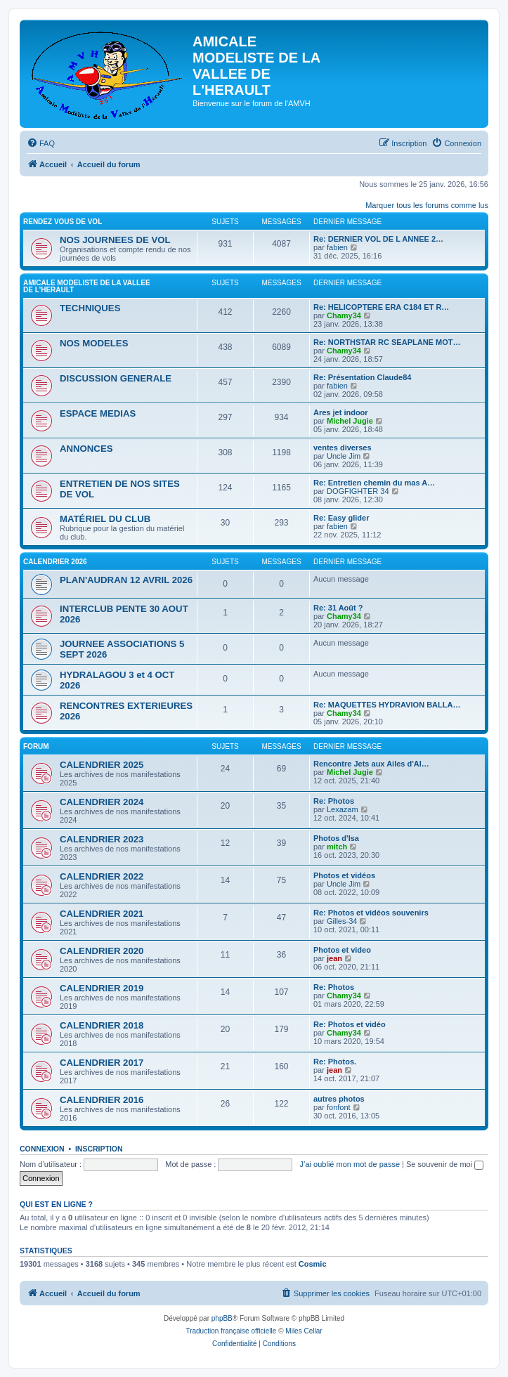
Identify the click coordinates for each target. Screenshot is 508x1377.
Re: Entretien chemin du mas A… (374, 482)
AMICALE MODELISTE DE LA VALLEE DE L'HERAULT (86, 286)
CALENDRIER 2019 (101, 988)
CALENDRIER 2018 (101, 1025)
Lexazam (342, 809)
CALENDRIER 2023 (101, 839)
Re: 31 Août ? (338, 607)
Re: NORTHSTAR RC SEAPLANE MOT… (386, 342)
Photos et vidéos (344, 875)
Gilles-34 (342, 921)
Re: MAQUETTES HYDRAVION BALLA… (386, 704)
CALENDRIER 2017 (101, 1062)
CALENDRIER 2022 (101, 876)
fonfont (339, 1107)
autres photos (339, 1099)
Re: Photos (333, 801)
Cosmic (313, 1264)
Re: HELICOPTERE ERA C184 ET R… (381, 307)
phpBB (222, 1318)
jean (334, 958)
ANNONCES (86, 448)
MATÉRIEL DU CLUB (105, 519)
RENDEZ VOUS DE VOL (62, 222)
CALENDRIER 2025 (101, 764)
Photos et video (342, 950)
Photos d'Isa (336, 838)
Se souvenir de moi (444, 1164)
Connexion (42, 1148)
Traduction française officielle (230, 1331)
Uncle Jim (343, 456)
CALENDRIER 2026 (55, 562)
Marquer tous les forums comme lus (426, 205)
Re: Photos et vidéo (349, 1024)
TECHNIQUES (90, 308)
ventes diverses (342, 447)
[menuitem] (41, 143)
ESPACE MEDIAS (98, 413)
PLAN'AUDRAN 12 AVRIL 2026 (126, 580)
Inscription (99, 1148)
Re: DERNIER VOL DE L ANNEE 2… (378, 239)
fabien (337, 247)
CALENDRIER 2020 (101, 951)
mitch (337, 846)
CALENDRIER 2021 (101, 913)
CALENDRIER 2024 (101, 802)
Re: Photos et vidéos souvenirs (371, 912)
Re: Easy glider (341, 518)
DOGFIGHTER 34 (358, 491)
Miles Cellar (303, 1331)
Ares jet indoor (340, 412)
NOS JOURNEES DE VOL (115, 240)
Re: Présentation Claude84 (362, 377)
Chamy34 (344, 315)
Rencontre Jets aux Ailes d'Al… (371, 763)
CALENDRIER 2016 (101, 1100)
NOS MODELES (94, 343)
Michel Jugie (350, 421)
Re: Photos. (334, 1061)
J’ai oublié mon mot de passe (350, 1164)
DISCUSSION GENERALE (115, 378)
